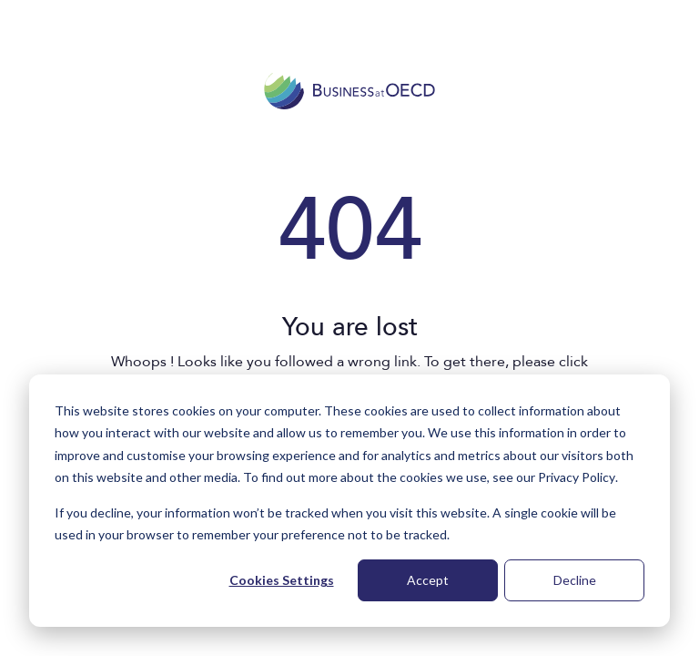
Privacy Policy (576, 477)
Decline (574, 580)
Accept (428, 580)
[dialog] (349, 500)
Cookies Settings (281, 580)
